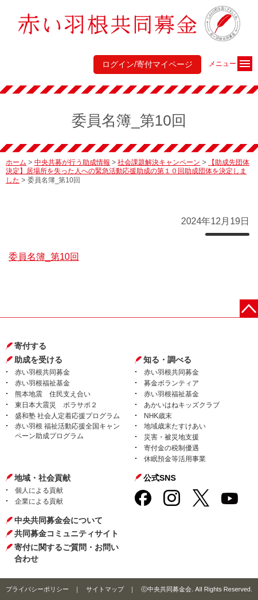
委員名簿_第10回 (44, 257)
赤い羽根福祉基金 (42, 383)
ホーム (16, 162)
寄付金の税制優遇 (171, 448)
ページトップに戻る (249, 308)
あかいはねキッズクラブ (182, 405)
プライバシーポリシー (37, 589)
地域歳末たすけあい (175, 426)
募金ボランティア (171, 383)
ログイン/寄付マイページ (147, 64)
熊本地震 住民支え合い (53, 394)
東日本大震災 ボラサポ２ (56, 405)
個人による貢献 (39, 490)
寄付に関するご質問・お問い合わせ (66, 553)
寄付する (30, 345)
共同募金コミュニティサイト (66, 533)
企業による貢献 (39, 501)
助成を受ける (38, 359)
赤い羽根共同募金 (42, 372)
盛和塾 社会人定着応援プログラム (67, 416)
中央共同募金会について (58, 520)
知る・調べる (167, 359)
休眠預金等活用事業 (175, 459)
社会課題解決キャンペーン (159, 162)
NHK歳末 (158, 416)
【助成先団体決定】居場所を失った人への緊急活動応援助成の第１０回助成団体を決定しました (127, 171)
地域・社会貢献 (42, 477)
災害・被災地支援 (171, 437)
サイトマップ (105, 589)
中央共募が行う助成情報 (72, 162)
